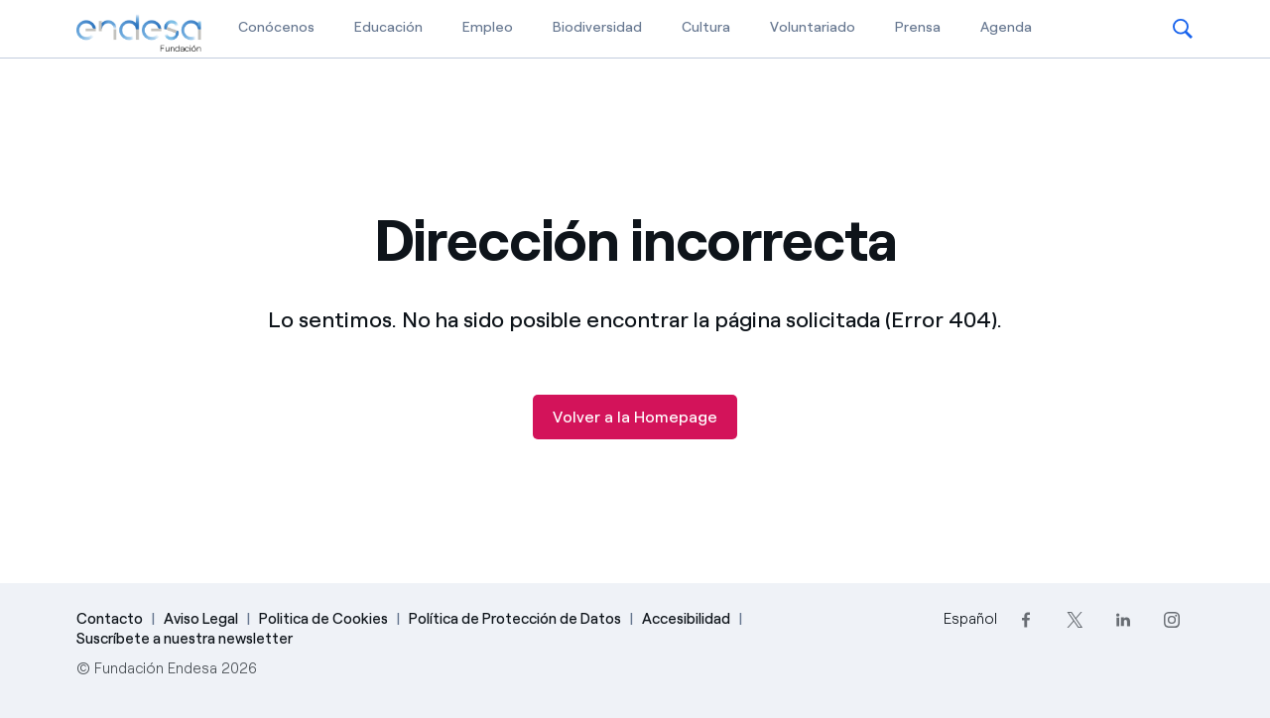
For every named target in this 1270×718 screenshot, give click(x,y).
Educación (388, 27)
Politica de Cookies (323, 619)
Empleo (487, 27)
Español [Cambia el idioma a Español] (970, 619)
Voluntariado (812, 27)
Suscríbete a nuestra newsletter (184, 639)
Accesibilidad (686, 619)
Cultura (706, 27)
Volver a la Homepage (635, 417)
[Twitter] (1074, 619)
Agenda (1006, 27)
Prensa (918, 27)
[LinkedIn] (1122, 619)
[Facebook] (1025, 619)
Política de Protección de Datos (515, 619)
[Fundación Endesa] (138, 34)
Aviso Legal (201, 619)
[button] (1183, 29)
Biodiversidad (597, 27)
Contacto (109, 619)
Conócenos (276, 27)
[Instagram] (1171, 619)
